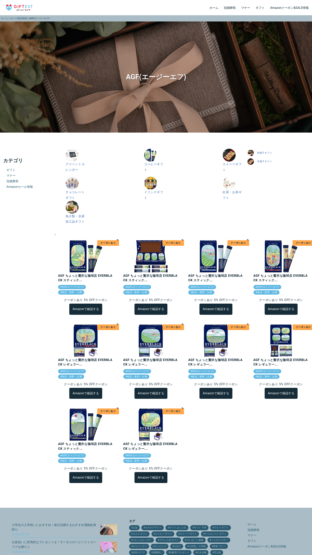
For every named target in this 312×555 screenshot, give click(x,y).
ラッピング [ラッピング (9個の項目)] (160, 546)
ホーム (213, 8)
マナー (245, 8)
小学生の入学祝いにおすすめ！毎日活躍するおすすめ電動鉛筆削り (54, 529)
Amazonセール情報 (19, 187)
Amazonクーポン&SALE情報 (289, 8)
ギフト (260, 8)
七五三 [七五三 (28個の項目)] (177, 546)
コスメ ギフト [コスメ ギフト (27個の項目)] (140, 533)
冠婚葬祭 (230, 8)
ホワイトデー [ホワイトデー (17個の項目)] (140, 546)
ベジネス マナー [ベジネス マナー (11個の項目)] (219, 540)
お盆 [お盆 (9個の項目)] (135, 527)
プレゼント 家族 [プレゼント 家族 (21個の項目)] (195, 540)
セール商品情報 (18, 18)
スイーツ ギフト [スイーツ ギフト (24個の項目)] (188, 533)
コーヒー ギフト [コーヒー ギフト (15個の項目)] (163, 533)
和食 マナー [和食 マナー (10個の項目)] (219, 546)
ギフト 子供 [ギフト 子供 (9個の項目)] (200, 527)
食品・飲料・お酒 (72, 292)
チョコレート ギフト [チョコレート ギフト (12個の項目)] (215, 533)
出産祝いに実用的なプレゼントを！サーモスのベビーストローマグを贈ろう (54, 546)
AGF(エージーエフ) (73, 287)
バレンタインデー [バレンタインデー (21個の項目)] (142, 540)
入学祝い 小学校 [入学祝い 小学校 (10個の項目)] (197, 546)
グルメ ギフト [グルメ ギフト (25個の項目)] (221, 527)
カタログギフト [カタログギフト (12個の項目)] (153, 527)
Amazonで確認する (86, 309)
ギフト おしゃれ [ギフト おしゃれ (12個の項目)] (177, 527)
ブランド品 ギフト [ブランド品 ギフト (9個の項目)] (169, 540)
